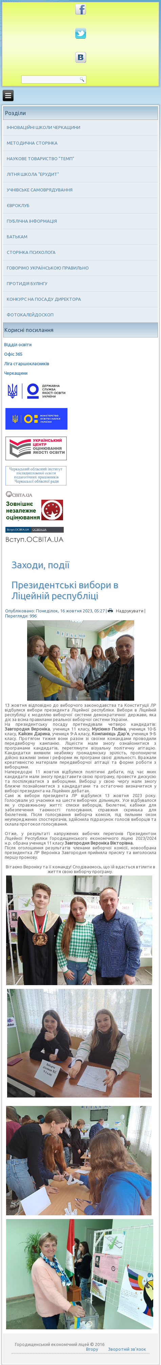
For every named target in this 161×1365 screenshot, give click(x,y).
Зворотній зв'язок (127, 1349)
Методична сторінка (32, 143)
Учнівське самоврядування (40, 189)
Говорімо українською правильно (48, 267)
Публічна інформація (32, 221)
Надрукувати (126, 610)
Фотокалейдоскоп (30, 314)
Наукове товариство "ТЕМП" (40, 158)
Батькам (17, 236)
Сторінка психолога (31, 252)
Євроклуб (18, 205)
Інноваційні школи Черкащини (43, 127)
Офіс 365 (13, 354)
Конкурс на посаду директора (44, 299)
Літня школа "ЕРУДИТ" (33, 174)
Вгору (92, 1349)
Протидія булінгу (27, 283)
